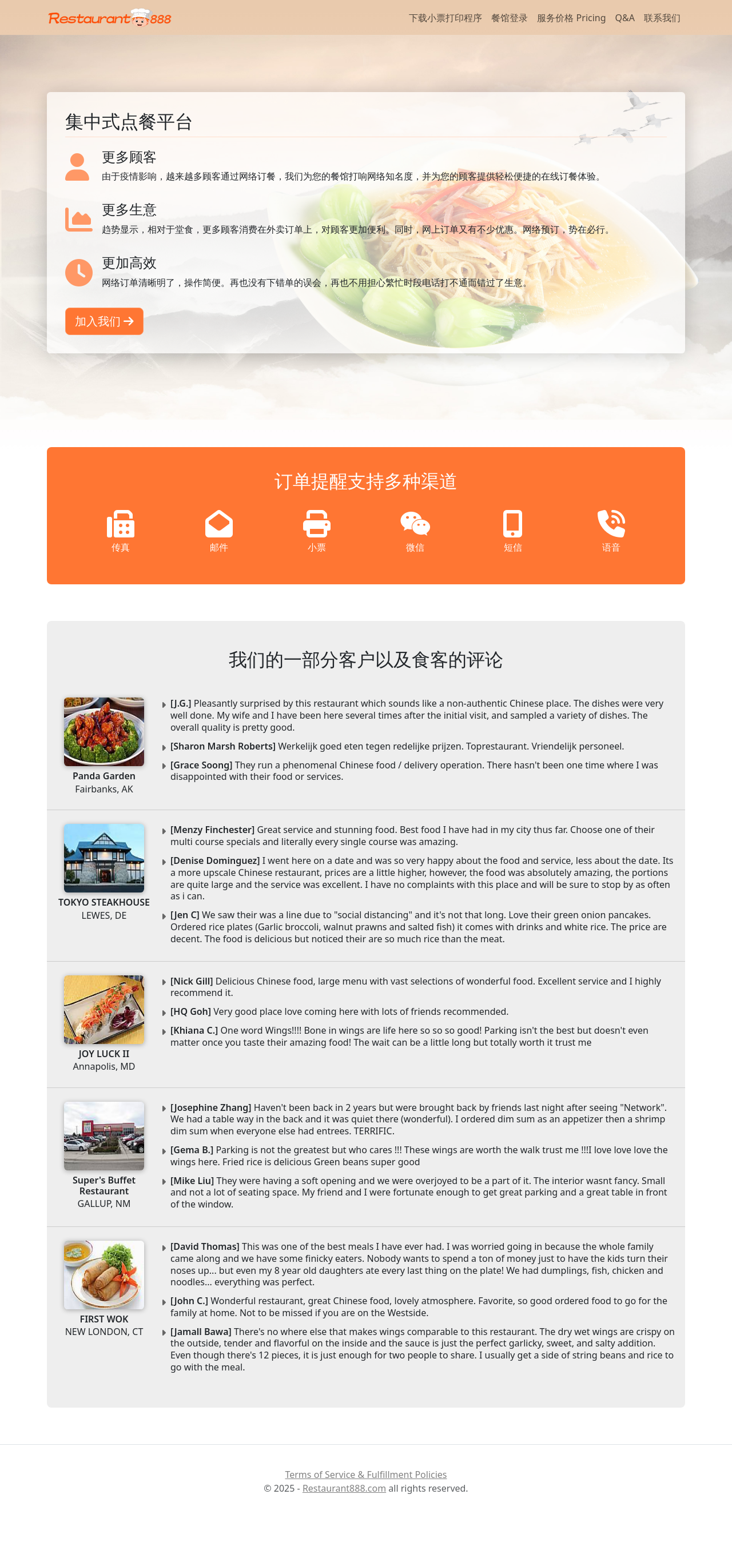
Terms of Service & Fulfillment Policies (366, 1474)
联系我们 (662, 17)
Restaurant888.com (344, 1488)
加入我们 (104, 321)
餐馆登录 (509, 17)
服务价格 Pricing (571, 17)
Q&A (625, 17)
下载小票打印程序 (445, 17)
